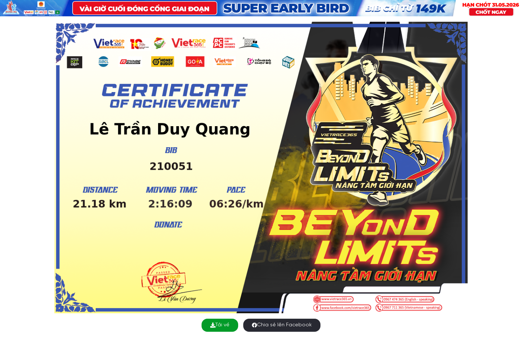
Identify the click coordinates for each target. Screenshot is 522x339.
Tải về (219, 325)
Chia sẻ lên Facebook (282, 325)
